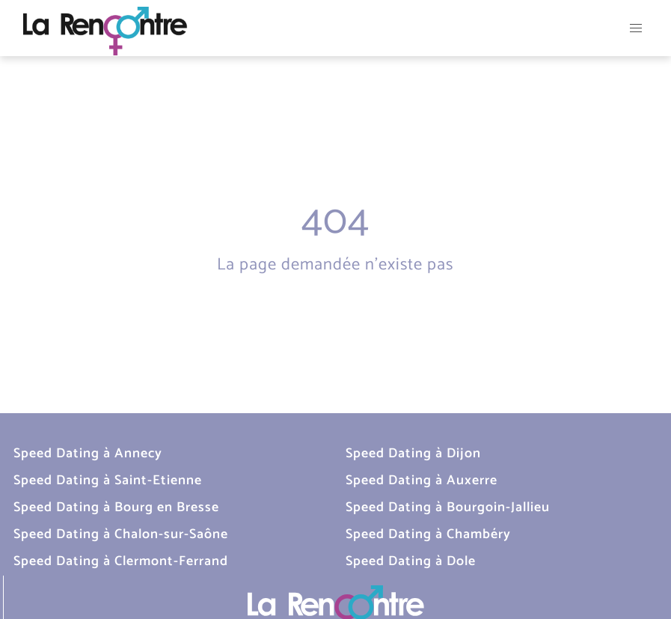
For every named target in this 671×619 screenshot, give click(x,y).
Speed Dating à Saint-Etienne (107, 480)
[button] (636, 28)
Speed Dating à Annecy (87, 453)
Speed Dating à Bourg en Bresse (116, 507)
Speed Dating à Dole (411, 561)
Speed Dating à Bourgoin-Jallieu (448, 507)
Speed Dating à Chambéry (428, 534)
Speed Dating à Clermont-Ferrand (120, 561)
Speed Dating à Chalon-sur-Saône (120, 534)
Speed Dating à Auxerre (421, 480)
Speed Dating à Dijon (413, 453)
